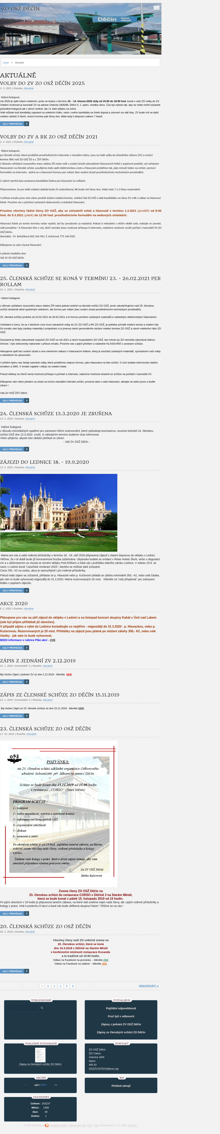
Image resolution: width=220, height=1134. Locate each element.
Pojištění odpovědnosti (121, 1008)
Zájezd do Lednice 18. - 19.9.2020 (44, 462)
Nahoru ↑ (133, 1125)
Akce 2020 (14, 603)
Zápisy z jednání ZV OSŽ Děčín (121, 1024)
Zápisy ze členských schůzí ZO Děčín (121, 1032)
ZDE (52, 640)
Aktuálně (29, 88)
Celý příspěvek (12, 124)
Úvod (6, 62)
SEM (81, 708)
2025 (43, 1085)
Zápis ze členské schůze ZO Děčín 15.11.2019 (59, 695)
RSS (89, 1125)
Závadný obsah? (59, 1125)
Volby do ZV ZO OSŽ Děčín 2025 (42, 83)
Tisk (96, 1125)
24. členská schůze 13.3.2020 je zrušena (56, 413)
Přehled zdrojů (121, 1085)
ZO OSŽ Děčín (21, 9)
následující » (149, 986)
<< (24, 1085)
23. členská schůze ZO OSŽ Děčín (45, 729)
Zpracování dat (77, 1125)
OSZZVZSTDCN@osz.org (103, 1068)
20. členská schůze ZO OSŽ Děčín (45, 926)
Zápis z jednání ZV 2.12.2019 (38, 661)
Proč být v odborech (121, 1016)
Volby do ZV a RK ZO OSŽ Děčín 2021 (48, 137)
